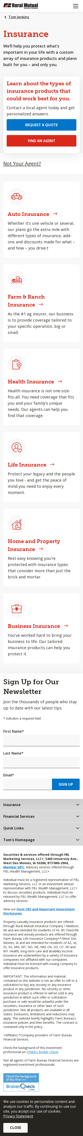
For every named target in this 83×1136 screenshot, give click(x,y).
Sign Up (66, 784)
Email (8, 775)
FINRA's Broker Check (42, 1052)
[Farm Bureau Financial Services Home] (26, 6)
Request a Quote (41, 124)
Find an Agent (41, 140)
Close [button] (15, 1127)
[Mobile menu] (75, 6)
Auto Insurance (32, 214)
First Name (13, 731)
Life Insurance (31, 464)
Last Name (13, 753)
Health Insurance (35, 381)
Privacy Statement (18, 1116)
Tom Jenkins (18, 17)
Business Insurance (38, 626)
